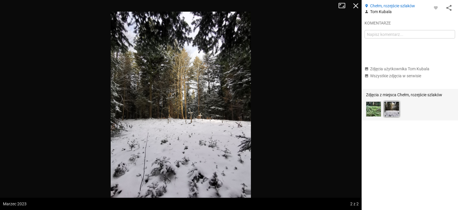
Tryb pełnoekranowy (344, 6)
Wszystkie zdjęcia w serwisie (393, 76)
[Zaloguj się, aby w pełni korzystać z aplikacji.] (435, 7)
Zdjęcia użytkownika (397, 68)
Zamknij (356, 6)
